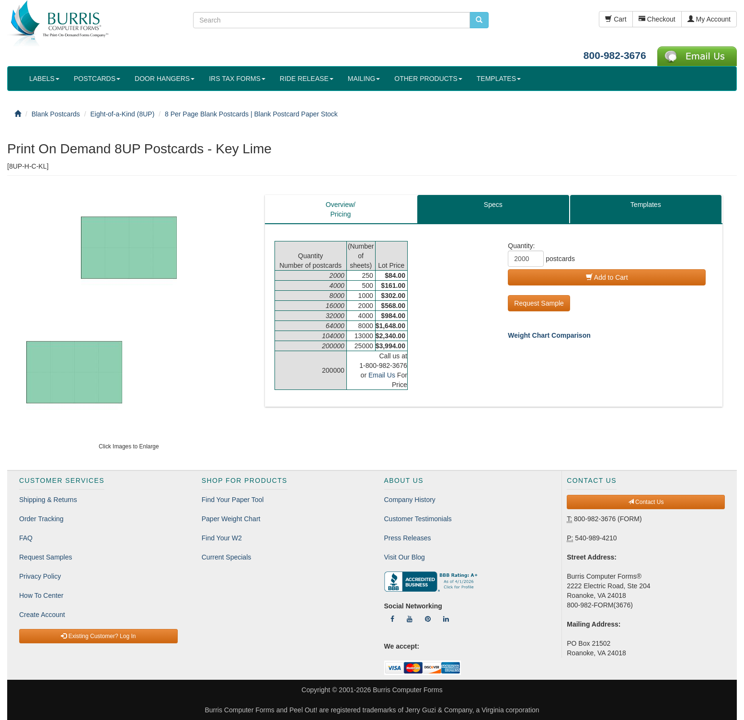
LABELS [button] (44, 78)
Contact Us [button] (646, 502)
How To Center (41, 595)
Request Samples (45, 557)
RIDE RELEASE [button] (306, 78)
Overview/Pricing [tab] (340, 209)
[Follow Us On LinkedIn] (446, 619)
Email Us (381, 375)
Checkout (657, 19)
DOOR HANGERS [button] (165, 78)
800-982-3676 (615, 55)
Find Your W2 (222, 538)
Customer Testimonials (418, 519)
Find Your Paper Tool (233, 499)
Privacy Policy (40, 576)
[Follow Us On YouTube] (410, 619)
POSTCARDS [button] (97, 78)
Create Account (42, 614)
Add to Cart (607, 277)
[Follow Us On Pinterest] (428, 619)
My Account (709, 19)
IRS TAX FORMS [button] (237, 78)
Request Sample (539, 303)
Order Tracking (41, 519)
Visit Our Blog (404, 557)
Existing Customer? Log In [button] (98, 636)
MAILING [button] (364, 78)
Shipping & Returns (48, 499)
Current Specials (227, 557)
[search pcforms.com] (479, 20)
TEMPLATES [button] (499, 78)
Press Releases (407, 538)
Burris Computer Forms (407, 690)
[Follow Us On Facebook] (392, 619)
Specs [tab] (493, 204)
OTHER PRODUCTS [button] (428, 78)
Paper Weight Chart (231, 519)
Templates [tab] (645, 204)
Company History (409, 499)
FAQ (26, 538)
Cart (615, 19)
